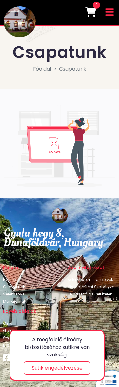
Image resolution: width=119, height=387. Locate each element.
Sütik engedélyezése (57, 367)
